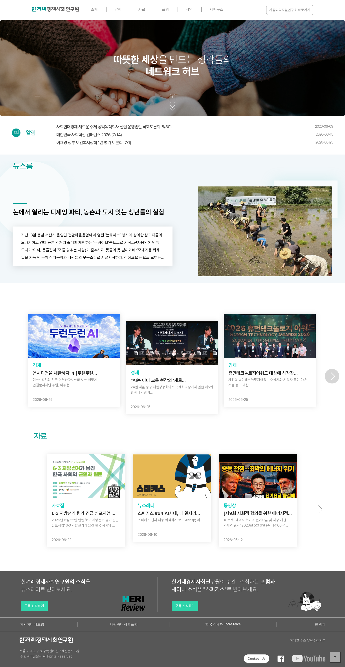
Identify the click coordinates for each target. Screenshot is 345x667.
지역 (189, 9)
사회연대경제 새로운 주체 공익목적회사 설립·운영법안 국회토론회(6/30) (194, 126)
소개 (94, 9)
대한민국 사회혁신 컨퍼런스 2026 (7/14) (194, 134)
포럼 (165, 9)
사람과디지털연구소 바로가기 (289, 10)
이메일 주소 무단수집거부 (307, 640)
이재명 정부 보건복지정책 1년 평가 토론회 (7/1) (194, 142)
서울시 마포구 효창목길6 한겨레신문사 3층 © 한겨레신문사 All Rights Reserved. (50, 653)
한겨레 (320, 624)
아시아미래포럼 (32, 624)
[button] (305, 93)
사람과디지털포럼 (124, 624)
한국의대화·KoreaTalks (223, 624)
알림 (117, 9)
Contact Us (257, 659)
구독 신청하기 (34, 606)
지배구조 (216, 9)
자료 (141, 9)
